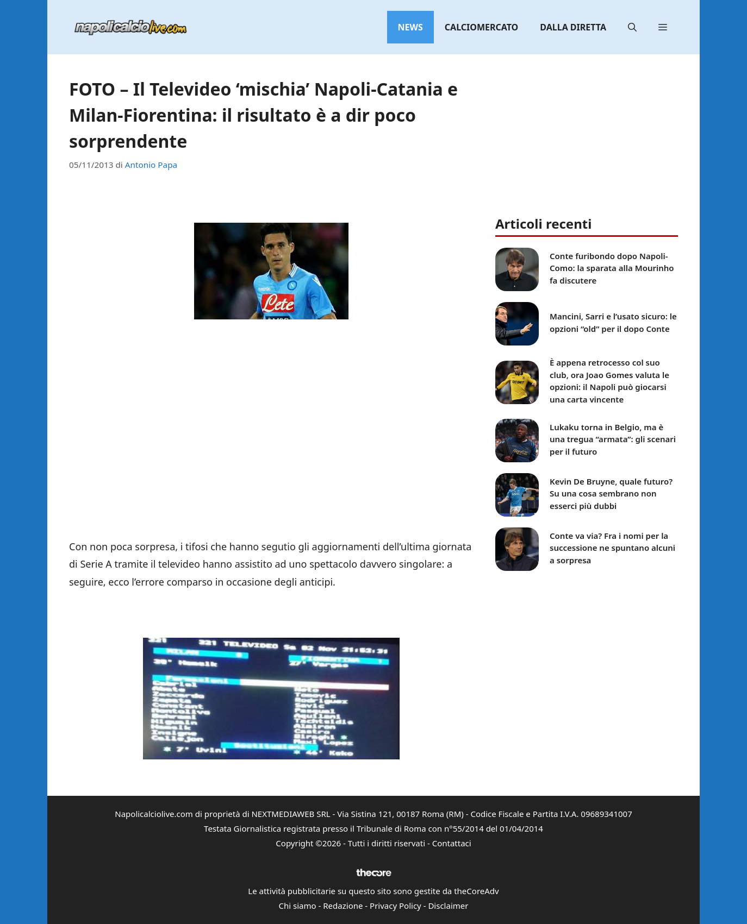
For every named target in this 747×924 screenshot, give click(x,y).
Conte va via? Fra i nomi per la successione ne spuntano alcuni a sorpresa (612, 547)
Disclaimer (448, 905)
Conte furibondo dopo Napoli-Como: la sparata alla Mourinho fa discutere (612, 268)
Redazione (343, 905)
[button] (632, 27)
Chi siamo (297, 905)
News (410, 27)
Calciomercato (481, 27)
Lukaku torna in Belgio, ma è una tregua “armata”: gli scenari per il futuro (613, 439)
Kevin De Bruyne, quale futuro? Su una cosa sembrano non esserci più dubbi (611, 493)
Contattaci (451, 843)
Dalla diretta (573, 27)
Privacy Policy (395, 905)
